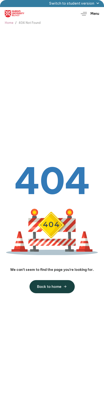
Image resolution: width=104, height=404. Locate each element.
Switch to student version (74, 3)
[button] (88, 13)
